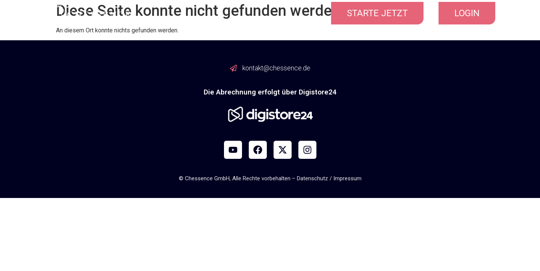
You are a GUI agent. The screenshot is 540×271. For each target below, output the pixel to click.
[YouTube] (233, 150)
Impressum (347, 178)
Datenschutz (312, 178)
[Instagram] (307, 150)
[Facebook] (258, 150)
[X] (283, 150)
